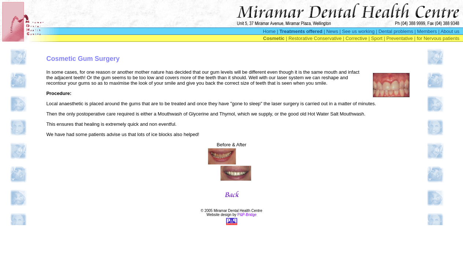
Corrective (356, 38)
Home (269, 31)
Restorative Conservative (314, 38)
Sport (376, 38)
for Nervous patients (438, 38)
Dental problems (395, 31)
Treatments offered (300, 31)
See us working (358, 31)
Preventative (399, 38)
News (332, 31)
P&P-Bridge (246, 215)
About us (450, 31)
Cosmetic (274, 38)
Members (427, 31)
